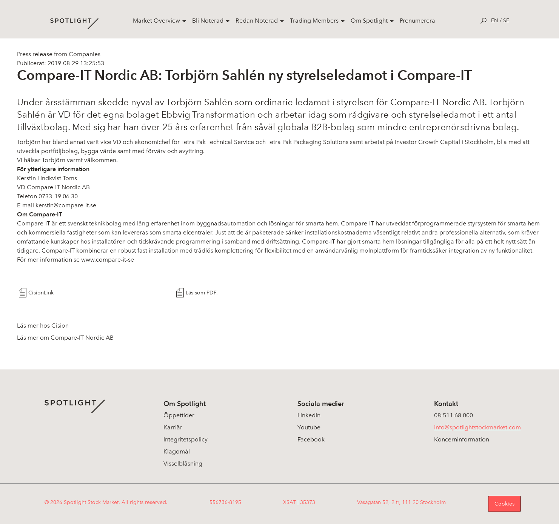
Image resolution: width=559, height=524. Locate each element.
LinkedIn (308, 415)
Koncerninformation (461, 439)
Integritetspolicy (185, 439)
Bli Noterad (207, 20)
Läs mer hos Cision (43, 325)
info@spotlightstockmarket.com (477, 427)
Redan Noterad (257, 20)
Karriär (172, 427)
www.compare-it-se (107, 259)
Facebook (311, 439)
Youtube (308, 427)
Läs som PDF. (202, 293)
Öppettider (178, 415)
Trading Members (314, 20)
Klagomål (176, 451)
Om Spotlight (369, 20)
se (506, 20)
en (494, 20)
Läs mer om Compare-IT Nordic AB (65, 337)
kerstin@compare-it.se (65, 205)
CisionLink (41, 293)
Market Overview (156, 20)
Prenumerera (417, 20)
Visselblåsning (182, 463)
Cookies (504, 504)
